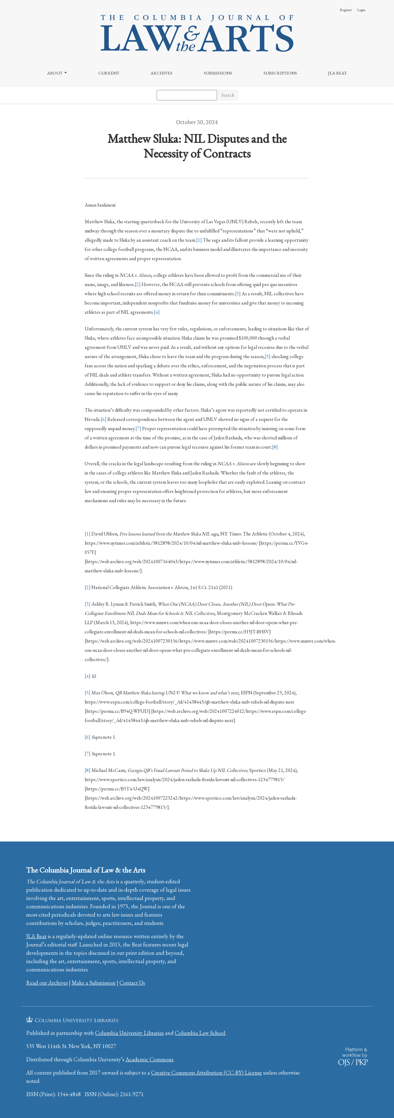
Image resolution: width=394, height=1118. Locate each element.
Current (108, 73)
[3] (238, 293)
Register (346, 9)
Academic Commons (149, 1059)
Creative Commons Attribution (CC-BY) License (206, 1072)
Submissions (218, 73)
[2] (138, 284)
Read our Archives (47, 982)
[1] (199, 240)
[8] (275, 447)
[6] (104, 419)
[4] (157, 312)
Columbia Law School (200, 1032)
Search (227, 95)
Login (361, 9)
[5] (268, 356)
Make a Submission (93, 982)
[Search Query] (187, 95)
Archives (161, 73)
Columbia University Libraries (129, 1032)
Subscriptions (280, 73)
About (55, 73)
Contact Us (132, 982)
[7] (138, 428)
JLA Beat (337, 73)
